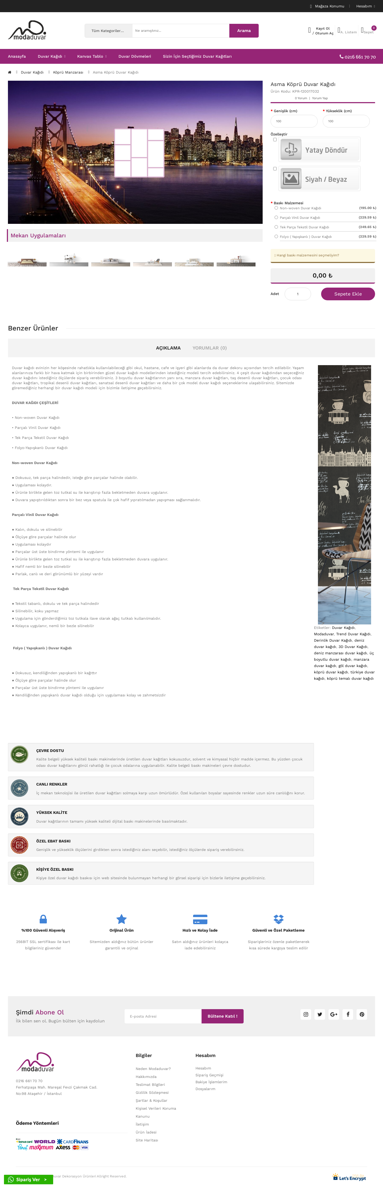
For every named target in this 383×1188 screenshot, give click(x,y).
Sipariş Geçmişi (209, 1075)
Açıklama (168, 348)
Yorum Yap (320, 98)
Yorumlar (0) (210, 348)
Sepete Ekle (348, 294)
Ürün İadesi (146, 1132)
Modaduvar (324, 634)
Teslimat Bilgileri (150, 1084)
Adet (275, 294)
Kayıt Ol (323, 28)
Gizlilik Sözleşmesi (152, 1092)
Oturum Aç (324, 33)
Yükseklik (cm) (339, 111)
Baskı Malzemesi (288, 203)
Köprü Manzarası (68, 72)
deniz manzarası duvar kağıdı (340, 653)
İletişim (142, 1124)
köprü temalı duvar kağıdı (350, 678)
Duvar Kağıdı (32, 72)
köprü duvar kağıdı (331, 672)
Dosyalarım (205, 1089)
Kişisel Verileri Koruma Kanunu (156, 1112)
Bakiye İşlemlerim (211, 1082)
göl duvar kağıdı (353, 666)
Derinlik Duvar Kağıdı (333, 640)
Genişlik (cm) (285, 111)
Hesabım (203, 1068)
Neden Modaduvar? (153, 1069)
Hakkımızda (146, 1076)
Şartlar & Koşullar (151, 1100)
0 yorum (301, 98)
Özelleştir (279, 134)
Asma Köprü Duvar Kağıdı (116, 72)
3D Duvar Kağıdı (353, 647)
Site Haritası (147, 1140)
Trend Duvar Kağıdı (353, 634)
